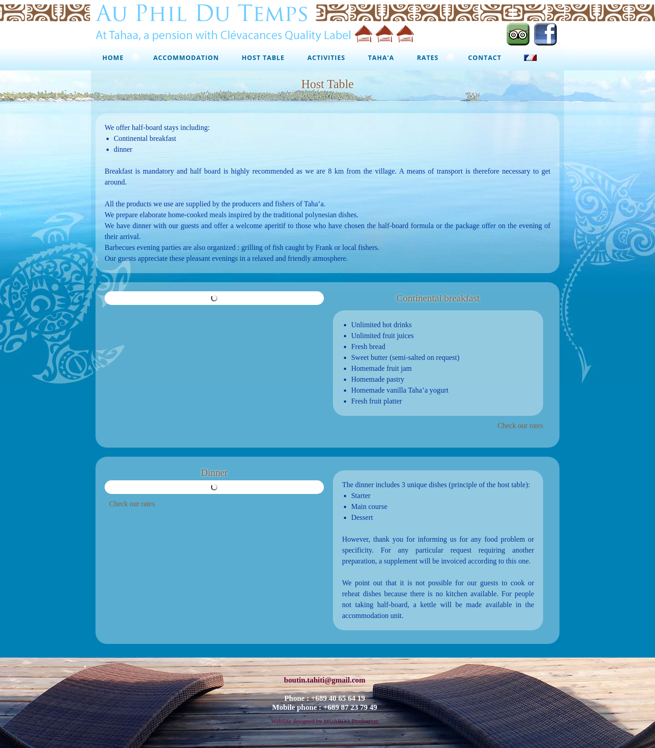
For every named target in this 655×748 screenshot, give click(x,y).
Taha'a (381, 57)
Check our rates (520, 425)
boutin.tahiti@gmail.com (324, 680)
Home (113, 57)
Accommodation (186, 57)
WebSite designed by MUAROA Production (324, 721)
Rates (428, 57)
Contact (484, 57)
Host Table (263, 57)
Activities (326, 57)
